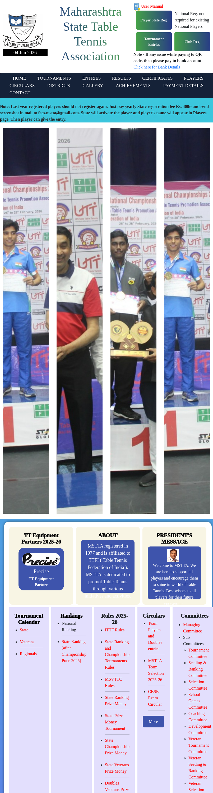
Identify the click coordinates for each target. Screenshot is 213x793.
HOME (19, 78)
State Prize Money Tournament (115, 722)
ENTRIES (91, 78)
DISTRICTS (58, 85)
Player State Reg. (154, 20)
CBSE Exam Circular (155, 698)
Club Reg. (192, 42)
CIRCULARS (22, 85)
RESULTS (121, 78)
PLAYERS (193, 78)
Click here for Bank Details (156, 67)
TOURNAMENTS (54, 78)
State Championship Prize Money (117, 746)
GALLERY (92, 85)
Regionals (28, 653)
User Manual (148, 6)
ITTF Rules (114, 630)
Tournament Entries (154, 42)
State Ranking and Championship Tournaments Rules (117, 654)
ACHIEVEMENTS (133, 85)
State (24, 630)
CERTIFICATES (157, 78)
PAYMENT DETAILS (183, 85)
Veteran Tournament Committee (198, 745)
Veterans (27, 642)
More (153, 721)
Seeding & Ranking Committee (197, 669)
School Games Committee (197, 700)
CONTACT (20, 92)
